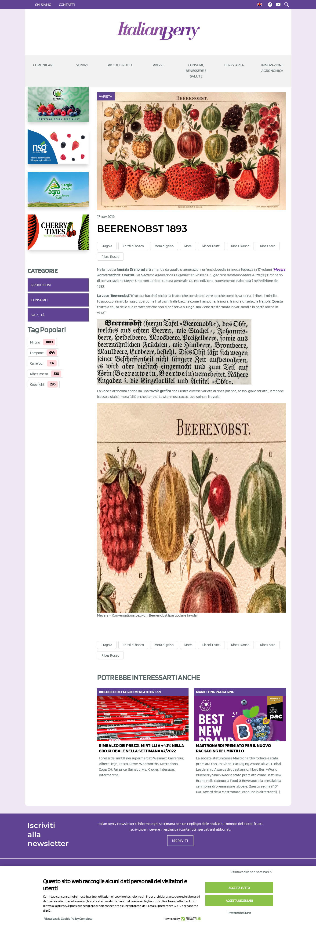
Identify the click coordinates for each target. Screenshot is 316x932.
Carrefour (37, 363)
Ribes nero (267, 246)
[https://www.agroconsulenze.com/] (58, 193)
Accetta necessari (239, 900)
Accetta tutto (239, 888)
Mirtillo (35, 342)
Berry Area (234, 65)
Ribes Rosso (39, 374)
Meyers (279, 269)
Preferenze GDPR (239, 913)
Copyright (37, 384)
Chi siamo (43, 4)
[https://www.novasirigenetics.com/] (58, 150)
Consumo (39, 300)
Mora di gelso (164, 246)
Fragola (107, 246)
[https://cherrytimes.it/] (58, 236)
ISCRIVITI (180, 840)
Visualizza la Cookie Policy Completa (68, 919)
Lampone (37, 353)
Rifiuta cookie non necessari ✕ (251, 872)
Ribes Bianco (240, 246)
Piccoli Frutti (211, 246)
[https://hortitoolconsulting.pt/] (58, 108)
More (188, 246)
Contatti (67, 4)
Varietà (38, 315)
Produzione (41, 285)
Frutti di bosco (133, 246)
